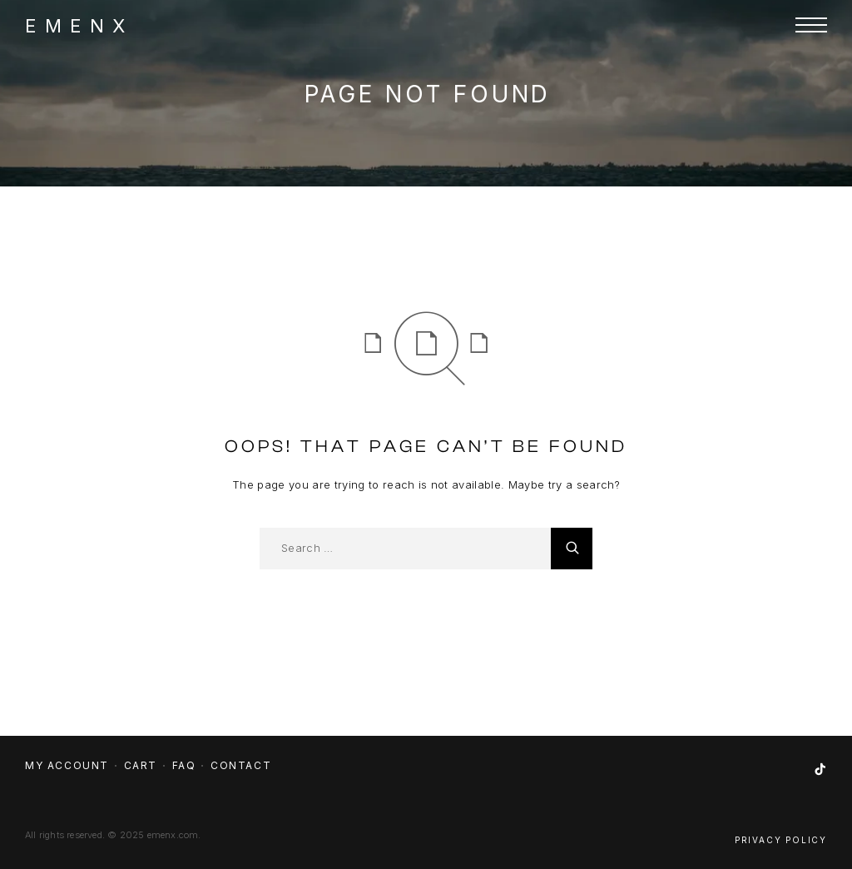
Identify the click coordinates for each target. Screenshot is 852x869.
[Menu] (811, 25)
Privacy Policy (781, 840)
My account (67, 765)
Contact (241, 765)
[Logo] (75, 25)
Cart (140, 765)
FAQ (184, 765)
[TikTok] (820, 770)
